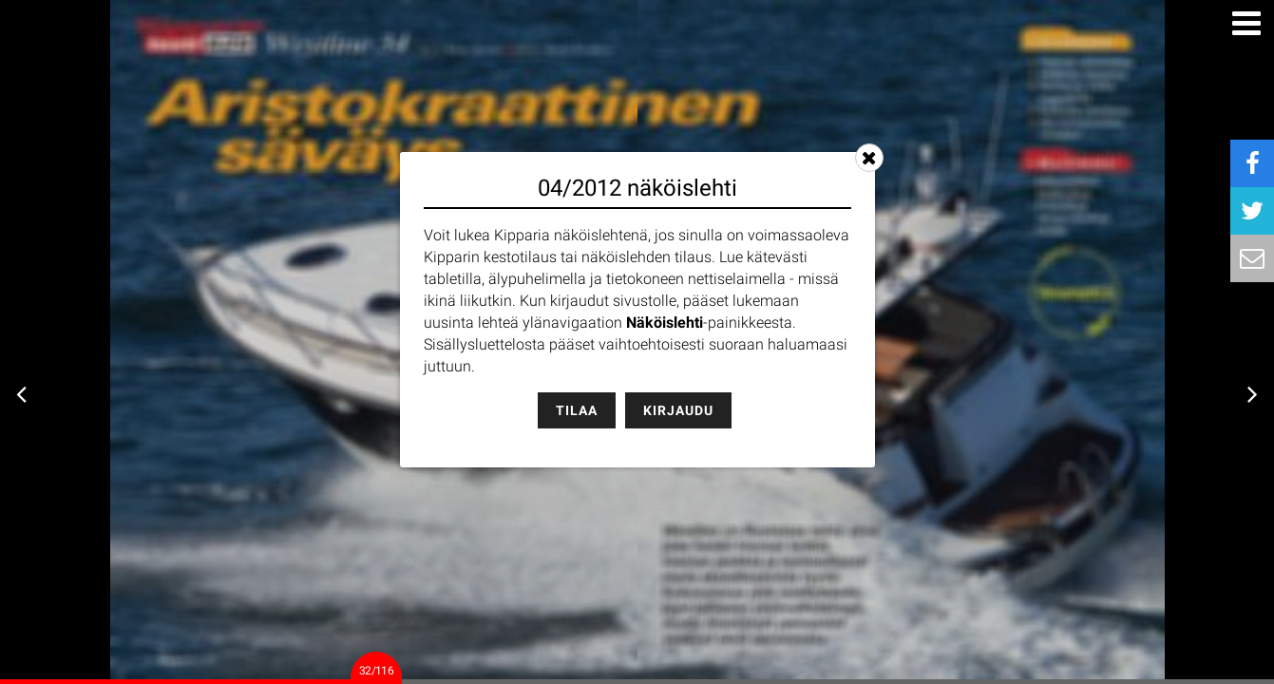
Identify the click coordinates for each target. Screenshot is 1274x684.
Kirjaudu (678, 410)
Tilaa (577, 410)
